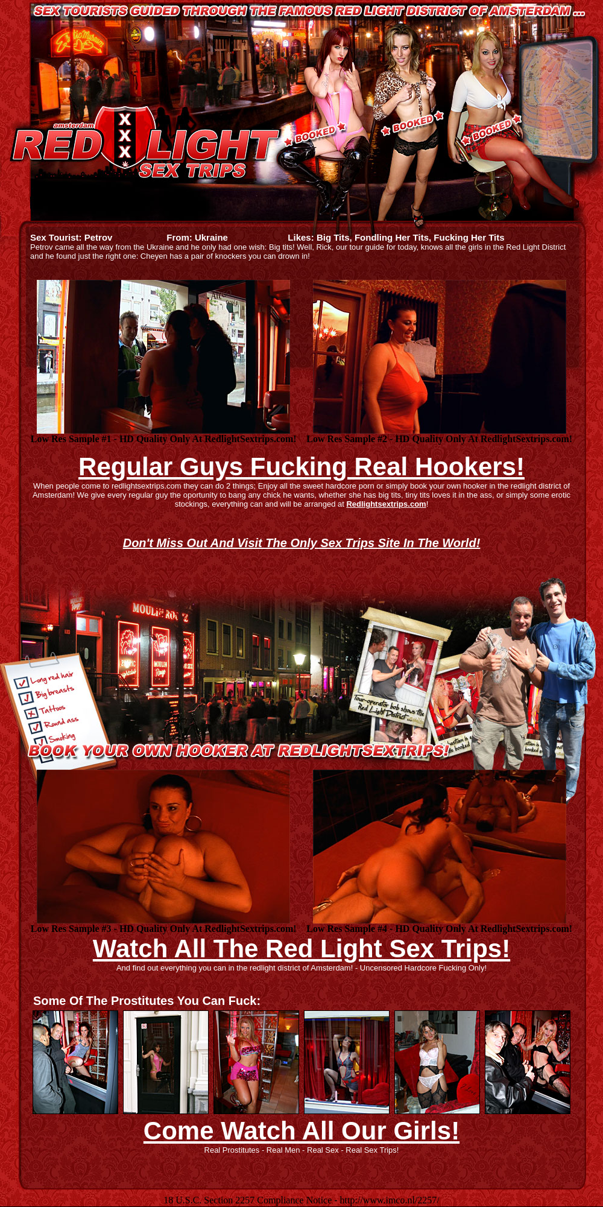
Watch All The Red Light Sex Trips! (301, 948)
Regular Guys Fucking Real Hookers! (301, 466)
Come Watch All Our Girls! (301, 1131)
